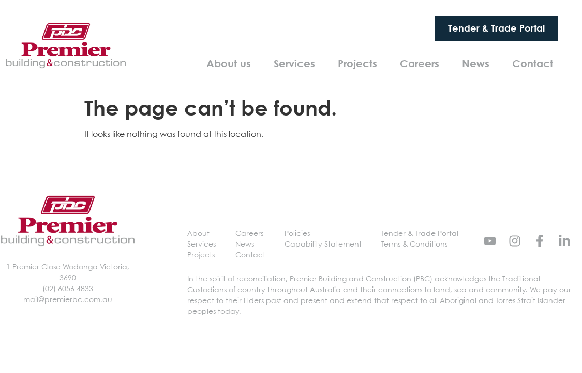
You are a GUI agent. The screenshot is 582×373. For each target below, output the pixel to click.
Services (294, 63)
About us (228, 63)
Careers (419, 63)
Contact (532, 63)
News (475, 63)
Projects (357, 63)
